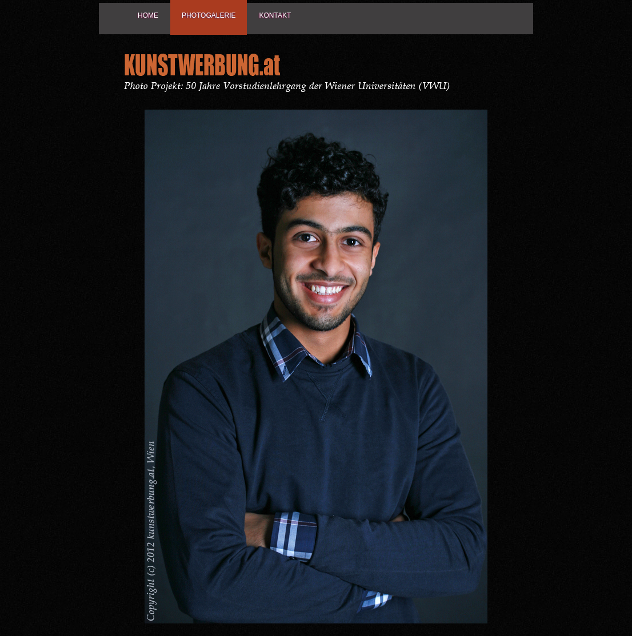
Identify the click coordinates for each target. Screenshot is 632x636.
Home (148, 15)
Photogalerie (208, 15)
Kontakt (275, 15)
